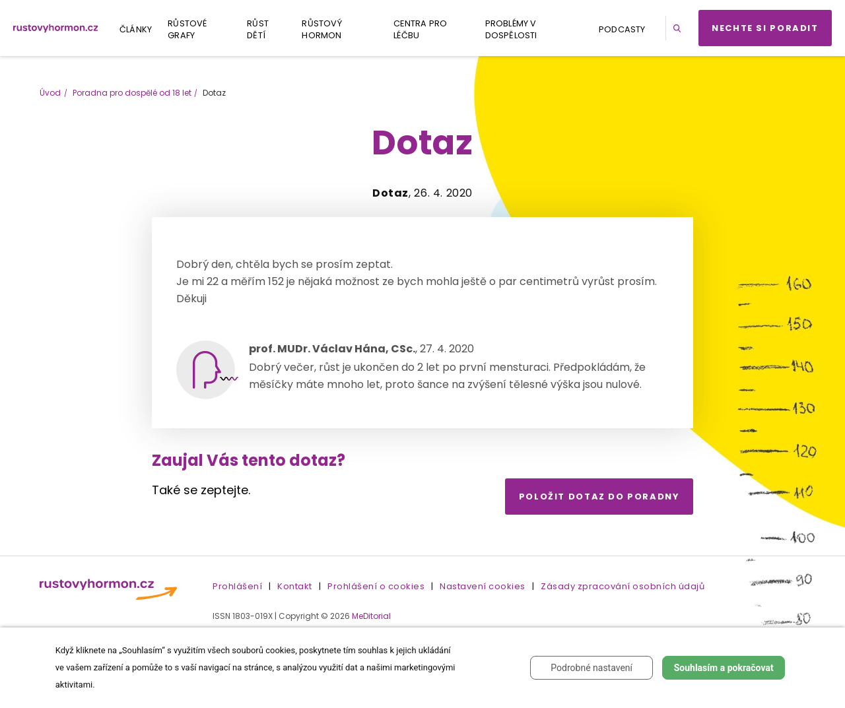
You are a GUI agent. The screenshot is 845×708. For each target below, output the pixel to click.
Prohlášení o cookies (375, 586)
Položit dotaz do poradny (599, 496)
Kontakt (294, 586)
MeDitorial (371, 616)
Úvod (50, 92)
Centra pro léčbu (420, 29)
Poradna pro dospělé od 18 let (132, 92)
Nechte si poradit (765, 28)
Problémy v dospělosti (511, 29)
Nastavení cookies (482, 586)
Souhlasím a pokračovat (724, 667)
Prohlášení (237, 586)
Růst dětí (258, 29)
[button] (679, 28)
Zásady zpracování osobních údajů (622, 586)
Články (135, 29)
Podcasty (622, 29)
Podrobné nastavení (591, 667)
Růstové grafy (187, 29)
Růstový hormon (321, 29)
